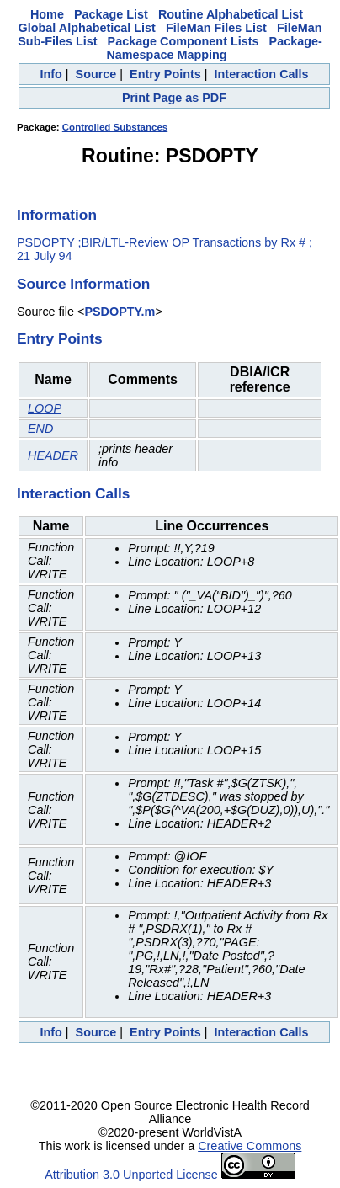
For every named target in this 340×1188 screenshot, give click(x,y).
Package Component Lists (183, 41)
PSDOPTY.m (119, 311)
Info (50, 74)
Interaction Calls (262, 74)
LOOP (44, 408)
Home (47, 14)
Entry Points (165, 74)
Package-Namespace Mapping (213, 48)
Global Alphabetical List (87, 28)
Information (57, 214)
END (40, 428)
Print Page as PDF (174, 97)
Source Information (83, 283)
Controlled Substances (114, 127)
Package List (111, 14)
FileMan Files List (216, 28)
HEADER (53, 455)
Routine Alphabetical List (230, 14)
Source (96, 74)
